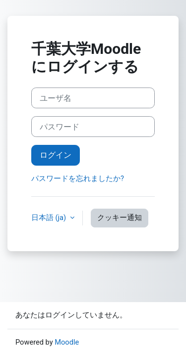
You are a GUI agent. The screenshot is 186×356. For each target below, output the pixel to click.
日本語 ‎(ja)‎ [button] (49, 217)
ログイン (55, 155)
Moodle (67, 342)
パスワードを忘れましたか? (77, 178)
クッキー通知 (119, 217)
